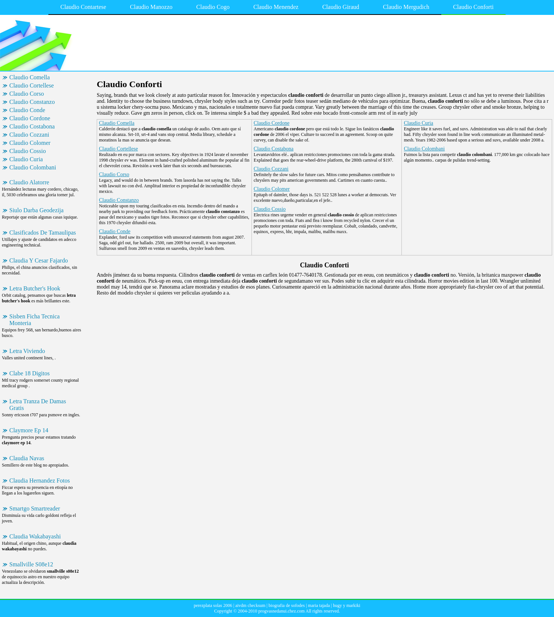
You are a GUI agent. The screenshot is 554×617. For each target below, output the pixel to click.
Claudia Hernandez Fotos (39, 480)
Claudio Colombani (32, 167)
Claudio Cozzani (29, 134)
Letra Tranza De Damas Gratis (37, 404)
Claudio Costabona (32, 126)
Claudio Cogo (213, 7)
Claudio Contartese (83, 7)
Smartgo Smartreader (34, 508)
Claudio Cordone (29, 118)
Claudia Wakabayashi (35, 536)
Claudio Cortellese (31, 85)
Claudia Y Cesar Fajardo (38, 260)
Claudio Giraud (340, 7)
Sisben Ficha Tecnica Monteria (34, 319)
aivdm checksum (250, 605)
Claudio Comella (29, 77)
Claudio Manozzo (151, 7)
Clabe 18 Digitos (29, 373)
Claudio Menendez (275, 7)
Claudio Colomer (30, 143)
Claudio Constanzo (32, 102)
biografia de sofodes (287, 605)
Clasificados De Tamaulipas (42, 232)
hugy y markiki (346, 605)
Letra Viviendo (27, 351)
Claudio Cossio (27, 151)
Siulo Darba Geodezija (36, 210)
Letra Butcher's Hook (34, 288)
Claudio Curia (26, 159)
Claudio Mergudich (406, 7)
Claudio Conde (27, 110)
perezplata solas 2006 (213, 605)
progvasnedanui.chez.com (281, 611)
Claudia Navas (26, 458)
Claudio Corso (26, 93)
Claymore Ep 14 (28, 430)
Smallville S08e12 (31, 564)
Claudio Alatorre (29, 182)
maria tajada (319, 605)
